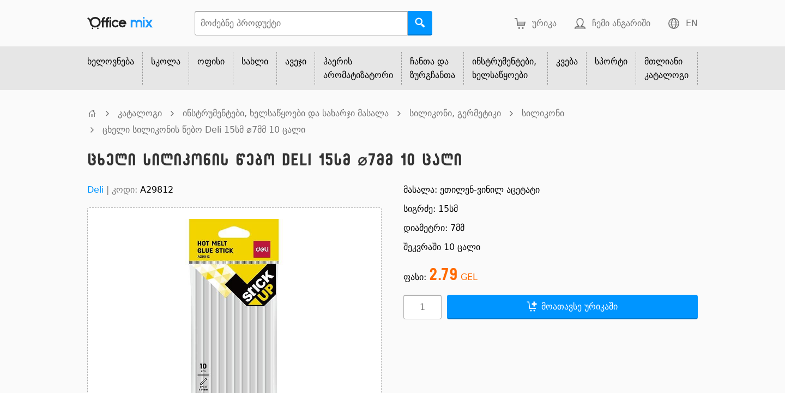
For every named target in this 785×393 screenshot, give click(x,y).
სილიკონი (543, 113)
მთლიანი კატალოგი (666, 68)
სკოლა (165, 61)
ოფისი (211, 61)
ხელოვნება (110, 61)
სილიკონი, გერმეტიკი (455, 113)
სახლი (254, 61)
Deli (95, 189)
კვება (567, 61)
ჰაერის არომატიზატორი (358, 68)
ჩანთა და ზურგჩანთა (432, 68)
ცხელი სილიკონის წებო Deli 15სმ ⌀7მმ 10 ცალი (203, 129)
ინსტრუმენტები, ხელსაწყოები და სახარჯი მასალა (286, 113)
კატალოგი (140, 113)
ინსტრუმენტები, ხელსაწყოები (504, 68)
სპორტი (611, 61)
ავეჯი (295, 61)
